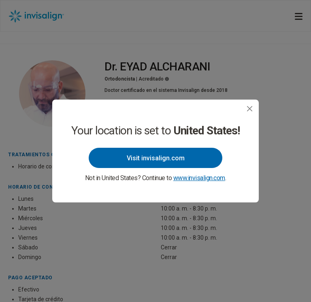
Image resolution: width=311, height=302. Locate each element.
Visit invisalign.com (156, 158)
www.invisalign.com (199, 178)
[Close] (250, 109)
